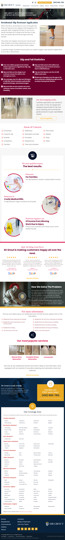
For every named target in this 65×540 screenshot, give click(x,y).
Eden (20, 453)
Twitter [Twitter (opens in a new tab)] (25, 529)
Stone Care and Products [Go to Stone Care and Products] (42, 330)
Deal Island (7, 455)
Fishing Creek (22, 429)
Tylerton (50, 453)
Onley (35, 497)
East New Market (23, 427)
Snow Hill (36, 482)
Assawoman (7, 491)
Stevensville (36, 448)
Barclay (6, 444)
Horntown (21, 495)
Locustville (21, 497)
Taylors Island (37, 434)
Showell (35, 480)
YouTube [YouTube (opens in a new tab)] (29, 529)
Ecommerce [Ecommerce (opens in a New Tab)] (55, 536)
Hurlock (21, 432)
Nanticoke (21, 475)
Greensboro (22, 422)
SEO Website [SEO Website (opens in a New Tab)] (49, 536)
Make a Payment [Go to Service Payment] (23, 522)
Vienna (50, 429)
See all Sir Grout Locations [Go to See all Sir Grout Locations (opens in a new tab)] (25, 511)
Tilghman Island (38, 464)
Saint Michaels (37, 460)
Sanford (50, 491)
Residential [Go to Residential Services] (26, 6)
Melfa (35, 489)
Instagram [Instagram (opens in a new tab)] (18, 529)
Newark (21, 480)
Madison (36, 427)
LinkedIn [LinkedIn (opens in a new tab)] (32, 529)
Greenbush (21, 489)
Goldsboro (21, 420)
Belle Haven (7, 495)
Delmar (6, 473)
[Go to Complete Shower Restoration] (32, 353)
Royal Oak (21, 466)
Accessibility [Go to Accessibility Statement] (3, 536)
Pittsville (35, 473)
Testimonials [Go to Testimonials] (54, 6)
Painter (35, 499)
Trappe (35, 466)
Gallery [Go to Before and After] (42, 6)
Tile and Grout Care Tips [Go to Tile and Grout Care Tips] (10, 330)
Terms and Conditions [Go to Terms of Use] (20, 536)
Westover (50, 455)
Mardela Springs (23, 473)
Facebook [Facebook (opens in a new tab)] (22, 529)
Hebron (21, 471)
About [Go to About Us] (47, 6)
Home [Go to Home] (3, 519)
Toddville (50, 427)
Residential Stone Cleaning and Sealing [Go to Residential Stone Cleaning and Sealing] (14, 319)
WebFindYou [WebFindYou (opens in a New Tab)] (61, 536)
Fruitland (6, 475)
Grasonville (21, 446)
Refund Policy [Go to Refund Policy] (29, 536)
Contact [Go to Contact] (61, 6)
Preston (50, 420)
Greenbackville (8, 501)
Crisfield (6, 453)
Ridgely (50, 422)
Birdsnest (6, 506)
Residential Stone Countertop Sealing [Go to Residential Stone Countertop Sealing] (45, 325)
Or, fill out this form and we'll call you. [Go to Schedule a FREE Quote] (50, 398)
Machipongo (37, 506)
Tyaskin (50, 473)
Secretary (36, 432)
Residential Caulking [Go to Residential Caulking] (9, 328)
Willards (50, 475)
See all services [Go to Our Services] (32, 375)
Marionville (36, 508)
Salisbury (50, 471)
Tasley (49, 495)
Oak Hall (36, 493)
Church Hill (21, 444)
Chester (6, 448)
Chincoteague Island (9, 499)
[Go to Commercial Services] (48, 353)
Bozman (6, 460)
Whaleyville (51, 480)
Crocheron (7, 434)
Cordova (6, 464)
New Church (37, 491)
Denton (6, 420)
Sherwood (36, 462)
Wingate (50, 432)
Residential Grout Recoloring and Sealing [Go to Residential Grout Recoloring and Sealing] (46, 322)
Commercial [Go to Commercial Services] (34, 6)
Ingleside (21, 448)
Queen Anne (37, 444)
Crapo (6, 432)
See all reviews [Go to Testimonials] (32, 278)
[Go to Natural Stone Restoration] (16, 353)
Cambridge (7, 427)
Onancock (36, 495)
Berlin (5, 480)
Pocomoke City (23, 484)
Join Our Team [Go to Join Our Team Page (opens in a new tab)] (23, 524)
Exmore (21, 506)
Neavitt (21, 462)
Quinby (50, 489)
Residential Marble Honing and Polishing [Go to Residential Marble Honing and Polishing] (46, 328)
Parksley (36, 501)
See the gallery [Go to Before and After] (46, 118)
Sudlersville (51, 444)
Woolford (50, 434)
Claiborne (6, 462)
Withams (50, 501)
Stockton (36, 484)
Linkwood (21, 434)
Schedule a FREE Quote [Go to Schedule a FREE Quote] (45, 2)
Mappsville (21, 499)
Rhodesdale (37, 429)
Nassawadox (51, 506)
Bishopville (7, 482)
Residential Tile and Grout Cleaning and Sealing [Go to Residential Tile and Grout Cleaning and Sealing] (48, 319)
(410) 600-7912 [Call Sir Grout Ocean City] (58, 2)
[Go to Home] (11, 5)
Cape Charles (7, 508)
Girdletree (6, 484)
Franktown (21, 508)
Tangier (50, 493)
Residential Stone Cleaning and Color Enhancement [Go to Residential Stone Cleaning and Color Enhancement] (14, 323)
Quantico (36, 475)
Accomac (6, 489)
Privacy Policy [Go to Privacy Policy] (11, 536)
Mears (20, 501)
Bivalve (6, 471)
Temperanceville (52, 497)
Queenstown (37, 446)
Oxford (20, 464)
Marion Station (37, 453)
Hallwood (21, 493)
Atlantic (6, 493)
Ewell (20, 455)
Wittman (50, 460)
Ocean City (22, 482)
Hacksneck (21, 491)
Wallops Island (52, 499)
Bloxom (6, 497)
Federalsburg (7, 422)
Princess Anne (37, 455)
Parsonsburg (37, 471)
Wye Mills (50, 462)
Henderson (36, 420)
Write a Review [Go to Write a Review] (32, 2)
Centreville (7, 446)
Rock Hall (21, 439)
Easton (6, 466)
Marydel (36, 422)
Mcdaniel (21, 460)
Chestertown (7, 439)
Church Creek (7, 429)
